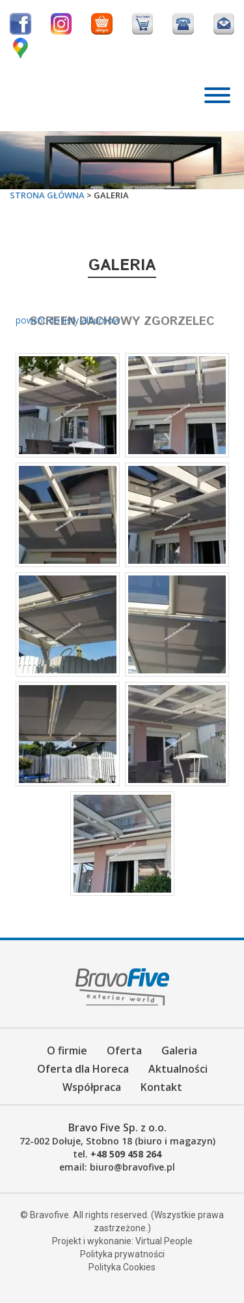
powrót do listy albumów (68, 320)
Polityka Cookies (122, 1267)
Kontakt (161, 1087)
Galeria (179, 1050)
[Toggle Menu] (217, 95)
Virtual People (164, 1241)
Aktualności (178, 1069)
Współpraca (91, 1087)
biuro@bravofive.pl (132, 1167)
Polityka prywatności (122, 1254)
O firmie (67, 1050)
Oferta (124, 1050)
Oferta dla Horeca (83, 1069)
